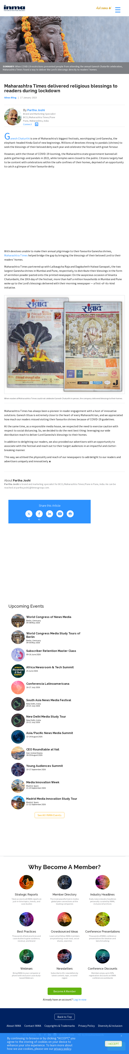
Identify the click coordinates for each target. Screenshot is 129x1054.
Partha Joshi (36, 110)
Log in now (79, 999)
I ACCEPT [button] (113, 1043)
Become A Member (64, 991)
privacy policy (62, 1049)
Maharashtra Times (16, 255)
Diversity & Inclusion (110, 1025)
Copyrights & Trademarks (59, 1025)
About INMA (14, 1025)
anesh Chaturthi (17, 138)
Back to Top (64, 1017)
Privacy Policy (86, 1025)
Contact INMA (32, 1025)
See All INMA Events (49, 815)
